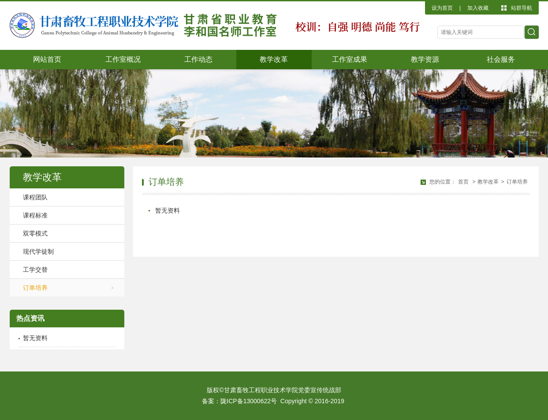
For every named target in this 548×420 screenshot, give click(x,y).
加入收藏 (477, 8)
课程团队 (35, 197)
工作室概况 (123, 59)
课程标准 (35, 215)
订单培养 (35, 287)
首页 (463, 182)
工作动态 (198, 59)
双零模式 (35, 233)
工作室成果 (349, 59)
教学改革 (274, 59)
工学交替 (35, 269)
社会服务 (501, 59)
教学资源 (425, 59)
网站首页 (47, 59)
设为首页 (442, 8)
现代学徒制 (38, 251)
